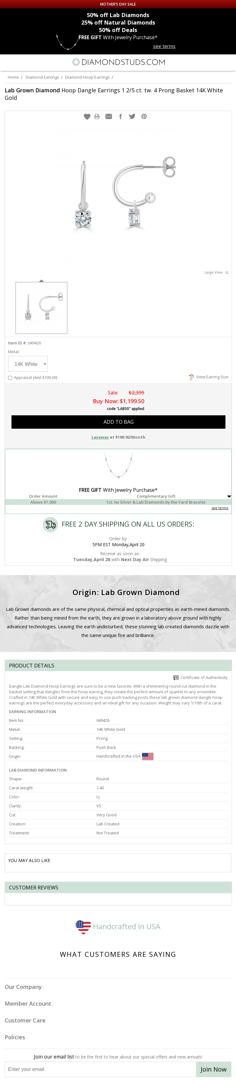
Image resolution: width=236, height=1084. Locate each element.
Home (13, 77)
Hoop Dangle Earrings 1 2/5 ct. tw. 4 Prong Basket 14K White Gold (114, 93)
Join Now (214, 1069)
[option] (41, 307)
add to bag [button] (119, 421)
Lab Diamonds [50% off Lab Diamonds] (118, 15)
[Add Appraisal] (10, 378)
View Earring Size (209, 377)
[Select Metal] (28, 363)
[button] (87, 116)
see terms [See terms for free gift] (164, 46)
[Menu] (7, 62)
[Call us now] (215, 61)
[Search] (19, 61)
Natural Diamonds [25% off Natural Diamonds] (118, 22)
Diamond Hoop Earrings (87, 77)
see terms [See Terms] (220, 507)
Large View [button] (216, 272)
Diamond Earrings (42, 77)
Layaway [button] (100, 437)
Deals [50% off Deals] (118, 30)
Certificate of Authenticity (200, 677)
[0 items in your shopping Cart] (228, 62)
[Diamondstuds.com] (118, 63)
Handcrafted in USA (118, 926)
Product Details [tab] (31, 665)
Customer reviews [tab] (33, 887)
